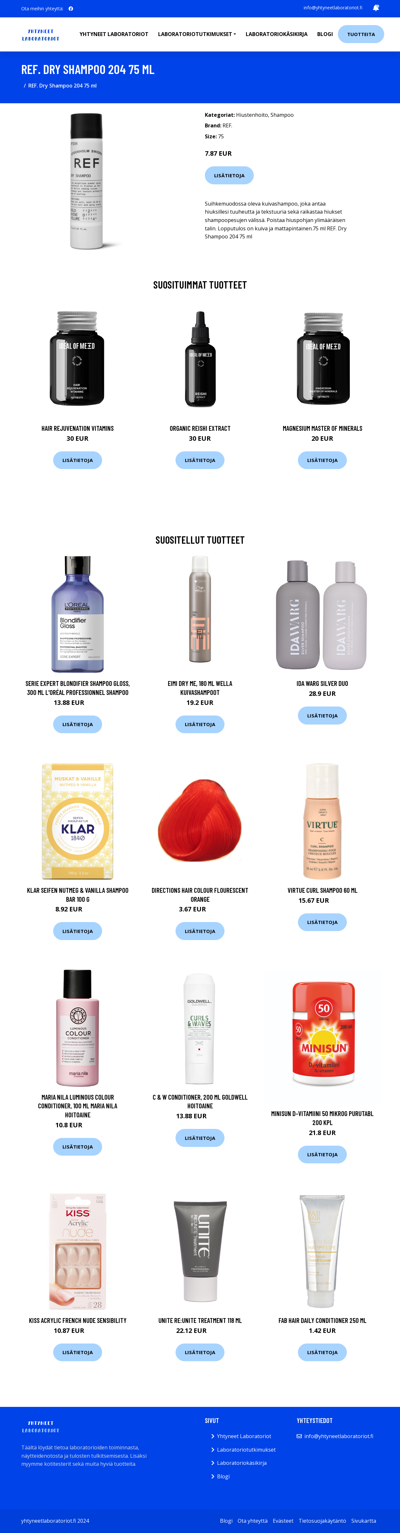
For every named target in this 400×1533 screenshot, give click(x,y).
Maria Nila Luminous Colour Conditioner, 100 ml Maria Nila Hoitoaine (77, 1106)
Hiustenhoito (252, 114)
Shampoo (282, 114)
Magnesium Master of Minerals (322, 428)
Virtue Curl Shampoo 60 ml (322, 890)
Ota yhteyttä (253, 1520)
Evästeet (283, 1520)
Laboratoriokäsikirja (277, 34)
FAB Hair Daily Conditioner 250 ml (323, 1320)
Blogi (325, 34)
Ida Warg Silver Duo (322, 683)
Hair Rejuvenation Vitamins (78, 428)
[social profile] (71, 9)
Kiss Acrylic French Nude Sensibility (78, 1320)
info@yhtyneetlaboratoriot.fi (333, 8)
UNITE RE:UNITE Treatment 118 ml (200, 1320)
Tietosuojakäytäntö (322, 1520)
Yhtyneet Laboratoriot (244, 1436)
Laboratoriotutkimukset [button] (195, 34)
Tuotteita (361, 34)
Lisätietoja (229, 175)
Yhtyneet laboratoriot (114, 34)
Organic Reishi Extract (200, 428)
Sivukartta (363, 1520)
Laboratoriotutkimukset (246, 1449)
